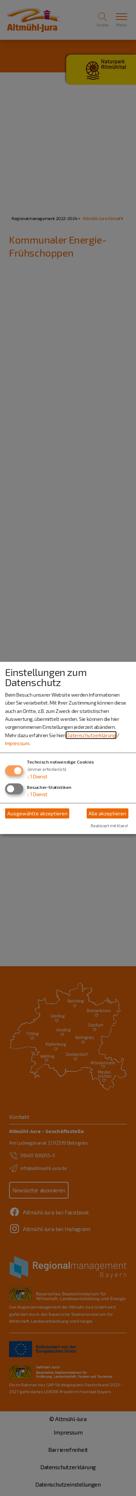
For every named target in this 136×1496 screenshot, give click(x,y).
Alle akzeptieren (107, 813)
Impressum (17, 743)
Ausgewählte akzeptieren (37, 813)
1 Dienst (37, 776)
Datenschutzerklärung (91, 735)
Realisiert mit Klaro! (109, 825)
